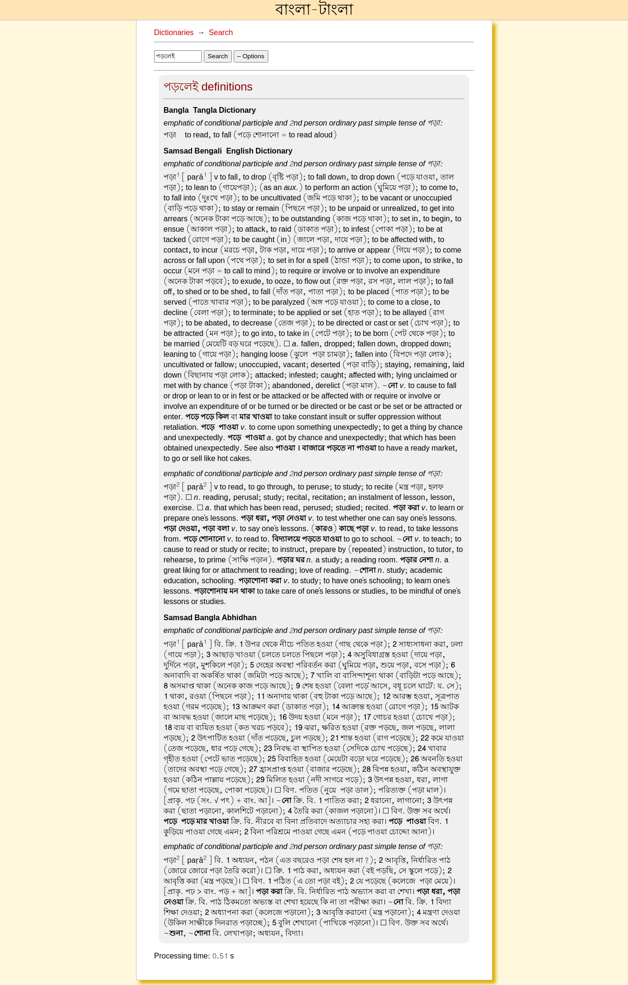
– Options (250, 56)
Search (221, 32)
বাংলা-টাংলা (314, 10)
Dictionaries (174, 32)
